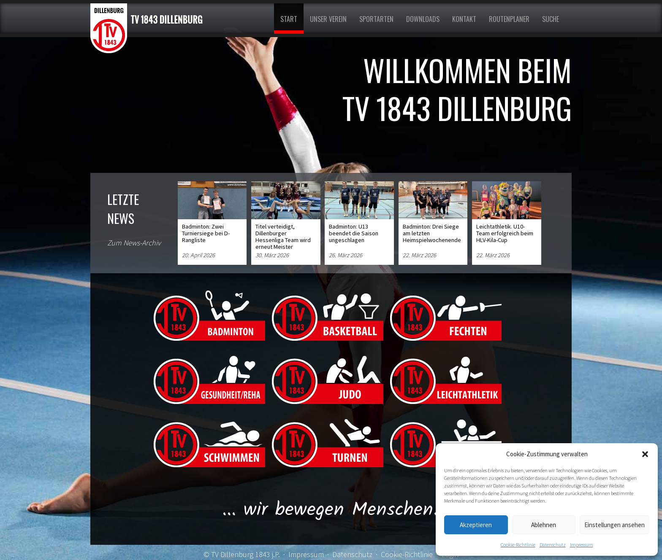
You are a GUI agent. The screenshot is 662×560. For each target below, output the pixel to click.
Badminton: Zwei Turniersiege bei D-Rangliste (206, 233)
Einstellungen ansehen (614, 525)
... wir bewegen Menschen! (331, 510)
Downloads (423, 19)
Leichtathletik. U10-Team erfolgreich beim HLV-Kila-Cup (504, 233)
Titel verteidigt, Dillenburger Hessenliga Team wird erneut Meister (283, 236)
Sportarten (376, 19)
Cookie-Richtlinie (518, 544)
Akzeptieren (476, 525)
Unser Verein (328, 19)
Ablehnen (543, 525)
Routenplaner (509, 19)
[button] (645, 454)
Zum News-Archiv (134, 243)
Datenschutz (553, 544)
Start (288, 19)
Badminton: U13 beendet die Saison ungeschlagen (353, 233)
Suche (550, 19)
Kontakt (464, 19)
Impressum (581, 544)
